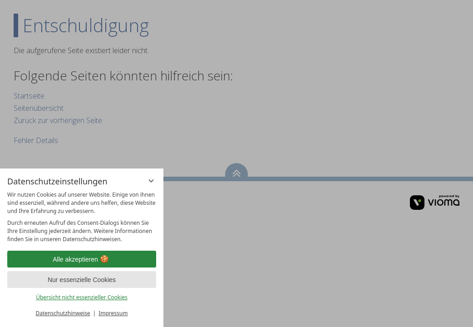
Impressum (113, 313)
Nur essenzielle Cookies (82, 279)
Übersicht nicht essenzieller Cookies (82, 297)
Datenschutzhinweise (63, 313)
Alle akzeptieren (82, 259)
